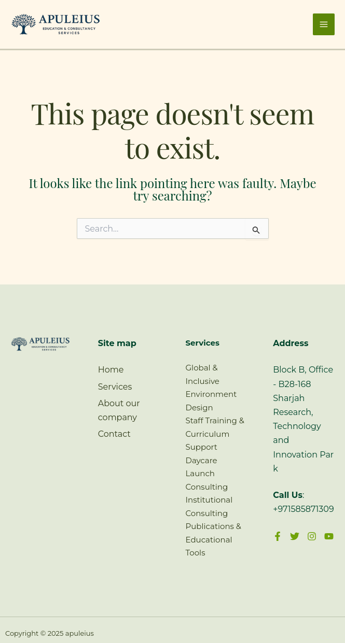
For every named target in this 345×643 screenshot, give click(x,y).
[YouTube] (329, 536)
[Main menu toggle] (324, 24)
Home (111, 370)
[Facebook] (277, 536)
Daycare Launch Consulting (207, 473)
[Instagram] (311, 536)
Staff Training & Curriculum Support (215, 434)
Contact (114, 434)
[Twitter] (294, 536)
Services (115, 387)
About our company (119, 410)
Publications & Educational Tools (213, 539)
